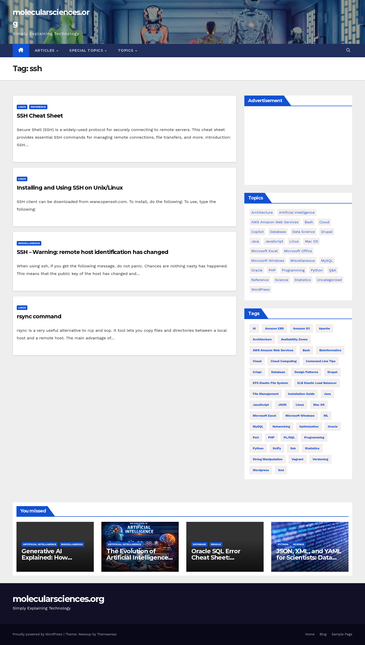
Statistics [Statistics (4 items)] (303, 280)
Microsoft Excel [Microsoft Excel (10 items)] (264, 415)
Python (283, 544)
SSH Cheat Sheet (40, 115)
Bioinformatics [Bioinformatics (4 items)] (330, 350)
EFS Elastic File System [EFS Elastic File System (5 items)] (270, 383)
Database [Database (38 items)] (278, 232)
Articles (45, 50)
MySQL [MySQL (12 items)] (327, 261)
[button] (348, 50)
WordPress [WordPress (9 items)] (260, 289)
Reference (38, 106)
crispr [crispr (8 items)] (257, 372)
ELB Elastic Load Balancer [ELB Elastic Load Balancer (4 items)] (317, 383)
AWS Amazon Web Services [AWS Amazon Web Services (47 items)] (273, 350)
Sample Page (342, 634)
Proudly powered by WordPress (38, 634)
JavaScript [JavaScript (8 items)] (261, 405)
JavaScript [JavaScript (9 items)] (274, 241)
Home (310, 634)
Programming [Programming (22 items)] (314, 437)
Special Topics (86, 50)
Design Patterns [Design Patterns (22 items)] (306, 372)
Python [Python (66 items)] (258, 448)
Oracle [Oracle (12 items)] (333, 426)
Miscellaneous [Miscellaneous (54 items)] (302, 261)
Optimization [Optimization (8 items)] (309, 426)
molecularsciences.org (58, 599)
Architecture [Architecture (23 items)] (262, 212)
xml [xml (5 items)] (281, 470)
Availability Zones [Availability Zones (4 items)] (294, 339)
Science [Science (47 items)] (281, 280)
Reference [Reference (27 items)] (260, 280)
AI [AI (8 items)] (254, 328)
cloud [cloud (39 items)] (324, 222)
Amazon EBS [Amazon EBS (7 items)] (274, 328)
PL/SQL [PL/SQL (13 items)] (289, 437)
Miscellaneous (29, 243)
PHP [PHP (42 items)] (272, 270)
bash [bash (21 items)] (306, 350)
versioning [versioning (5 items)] (320, 459)
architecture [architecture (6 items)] (262, 339)
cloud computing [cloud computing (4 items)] (284, 361)
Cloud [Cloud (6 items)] (257, 361)
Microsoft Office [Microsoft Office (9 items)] (298, 251)
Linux (22, 106)
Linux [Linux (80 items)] (300, 405)
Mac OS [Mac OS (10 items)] (319, 405)
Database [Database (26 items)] (278, 372)
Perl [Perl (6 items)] (256, 437)
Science (298, 544)
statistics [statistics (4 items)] (312, 448)
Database (199, 544)
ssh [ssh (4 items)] (293, 448)
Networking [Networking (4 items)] (281, 426)
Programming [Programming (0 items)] (293, 270)
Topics (126, 50)
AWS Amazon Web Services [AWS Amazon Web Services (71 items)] (274, 222)
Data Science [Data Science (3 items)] (303, 232)
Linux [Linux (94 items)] (294, 241)
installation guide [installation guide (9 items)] (301, 394)
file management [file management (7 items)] (266, 394)
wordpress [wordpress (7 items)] (261, 470)
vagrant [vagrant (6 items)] (297, 459)
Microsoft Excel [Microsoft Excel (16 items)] (264, 251)
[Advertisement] (298, 146)
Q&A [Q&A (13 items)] (332, 270)
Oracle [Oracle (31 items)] (256, 270)
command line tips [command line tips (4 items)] (321, 361)
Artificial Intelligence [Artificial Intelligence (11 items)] (297, 212)
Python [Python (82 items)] (317, 270)
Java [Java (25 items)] (255, 241)
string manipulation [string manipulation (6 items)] (267, 459)
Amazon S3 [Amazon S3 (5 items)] (301, 328)
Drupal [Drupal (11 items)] (327, 232)
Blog (323, 634)
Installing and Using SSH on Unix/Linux (70, 187)
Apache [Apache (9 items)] (324, 328)
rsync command (39, 316)
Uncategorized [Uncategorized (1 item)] (329, 280)
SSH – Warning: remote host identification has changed (92, 252)
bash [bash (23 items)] (309, 222)
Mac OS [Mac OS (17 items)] (311, 241)
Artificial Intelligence (39, 544)
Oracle (216, 544)
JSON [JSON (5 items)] (282, 405)
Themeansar (107, 634)
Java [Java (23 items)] (327, 394)
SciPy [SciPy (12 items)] (277, 448)
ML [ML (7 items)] (326, 415)
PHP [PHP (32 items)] (271, 437)
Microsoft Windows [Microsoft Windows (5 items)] (267, 261)
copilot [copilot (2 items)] (257, 232)
